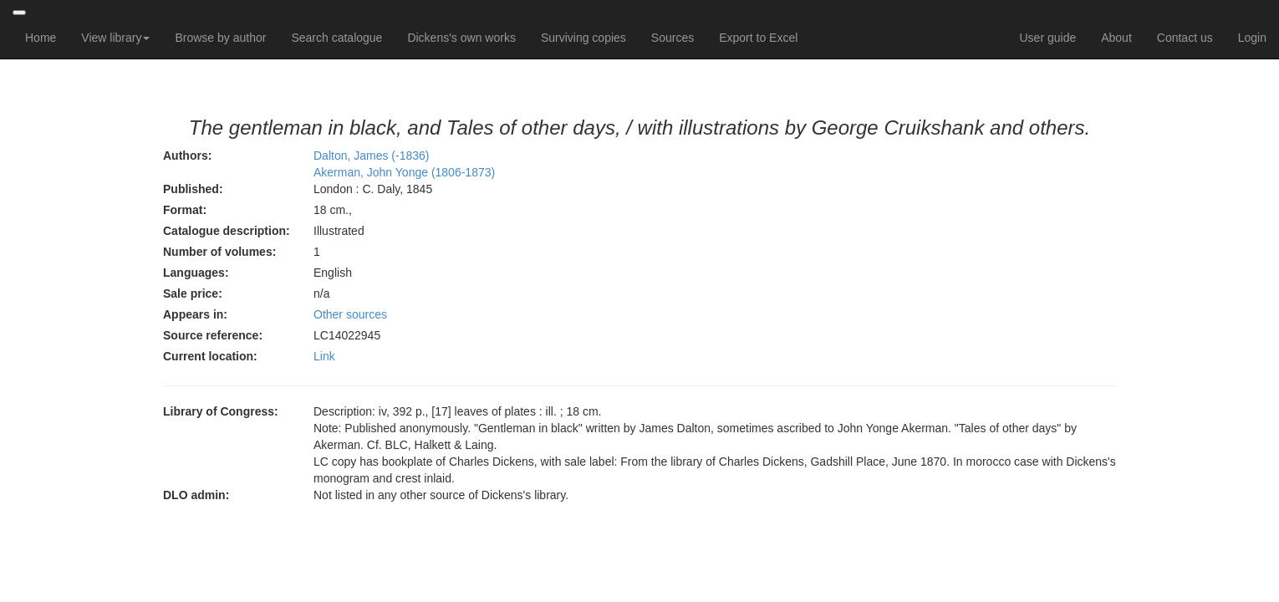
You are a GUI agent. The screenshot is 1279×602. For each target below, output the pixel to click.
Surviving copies (583, 37)
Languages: (196, 272)
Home (40, 37)
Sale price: (192, 293)
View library (115, 37)
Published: (193, 189)
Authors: (187, 155)
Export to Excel (758, 37)
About (1116, 37)
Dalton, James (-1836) (371, 155)
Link (324, 356)
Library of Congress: (220, 411)
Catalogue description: (226, 230)
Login (1252, 37)
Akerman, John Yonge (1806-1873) (404, 172)
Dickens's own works (461, 37)
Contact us (1185, 37)
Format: (184, 210)
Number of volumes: (219, 251)
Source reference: (212, 335)
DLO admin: (196, 495)
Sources (672, 37)
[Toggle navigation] (19, 12)
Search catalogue (336, 37)
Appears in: (195, 314)
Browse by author (220, 37)
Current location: (210, 356)
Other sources (350, 314)
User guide (1048, 37)
